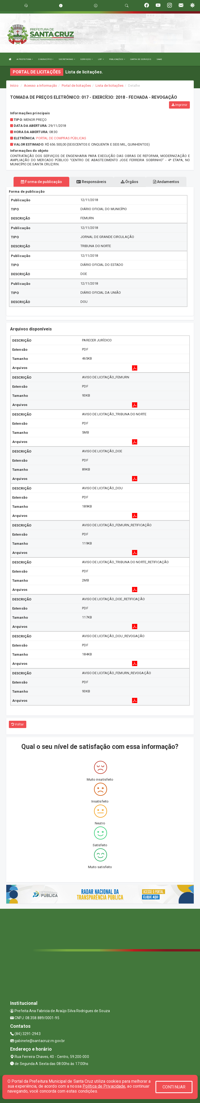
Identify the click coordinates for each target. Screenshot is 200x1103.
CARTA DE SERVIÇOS (140, 59)
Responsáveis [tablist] (91, 182)
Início (14, 85)
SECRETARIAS (67, 59)
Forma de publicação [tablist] (41, 182)
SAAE (159, 59)
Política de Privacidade (104, 1086)
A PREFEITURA (25, 59)
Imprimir (179, 105)
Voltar (17, 724)
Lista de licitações (109, 85)
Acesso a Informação (40, 85)
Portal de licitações (76, 85)
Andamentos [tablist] (166, 182)
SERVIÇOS (86, 59)
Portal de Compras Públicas (61, 138)
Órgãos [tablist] (130, 182)
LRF (101, 59)
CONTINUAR (173, 1087)
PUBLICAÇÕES (117, 59)
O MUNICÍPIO (45, 59)
